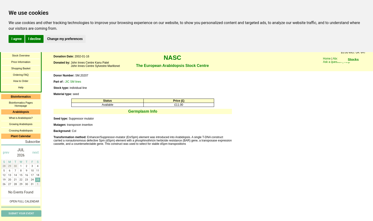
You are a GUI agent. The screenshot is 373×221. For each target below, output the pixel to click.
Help (21, 87)
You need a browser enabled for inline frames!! (353, 66)
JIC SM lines (73, 81)
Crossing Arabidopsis (21, 130)
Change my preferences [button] (65, 39)
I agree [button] (16, 39)
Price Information (20, 61)
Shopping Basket (20, 68)
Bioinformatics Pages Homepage (21, 104)
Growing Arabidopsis (21, 124)
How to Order (20, 81)
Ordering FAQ (21, 74)
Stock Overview (20, 55)
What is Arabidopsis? (21, 117)
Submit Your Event (21, 213)
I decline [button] (34, 39)
